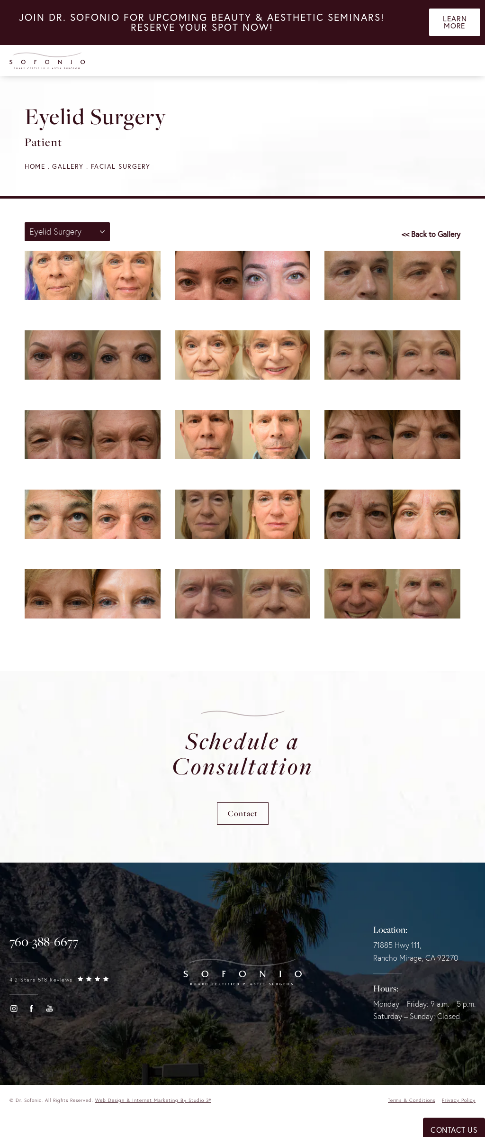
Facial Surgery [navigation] (123, 166)
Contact (243, 815)
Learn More (455, 24)
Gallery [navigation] (70, 166)
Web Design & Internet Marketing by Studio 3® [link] (153, 1103)
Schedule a (242, 754)
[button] (13, 1011)
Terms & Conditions (411, 1103)
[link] (44, 944)
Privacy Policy (459, 1103)
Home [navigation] (35, 166)
